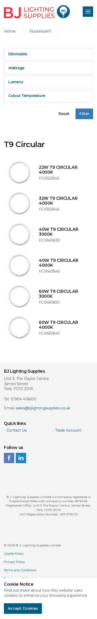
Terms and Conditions (20, 570)
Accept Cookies (23, 608)
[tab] (48, 54)
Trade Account (68, 430)
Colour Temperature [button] (26, 95)
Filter (84, 113)
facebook (9, 458)
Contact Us (16, 430)
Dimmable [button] (17, 54)
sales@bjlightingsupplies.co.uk (43, 408)
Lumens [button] (15, 82)
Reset (63, 113)
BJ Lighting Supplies (37, 11)
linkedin (21, 458)
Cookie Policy (14, 553)
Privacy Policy (14, 562)
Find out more (17, 590)
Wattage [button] (16, 68)
